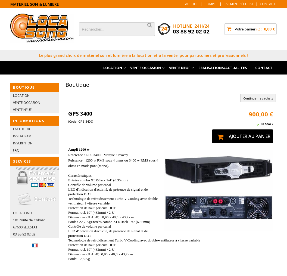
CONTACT (264, 67)
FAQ (16, 150)
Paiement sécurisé (239, 4)
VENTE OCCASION (145, 67)
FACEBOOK (21, 129)
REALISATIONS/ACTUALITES (222, 67)
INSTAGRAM (22, 136)
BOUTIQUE (24, 87)
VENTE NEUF (179, 67)
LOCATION (112, 67)
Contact (267, 4)
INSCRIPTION (23, 143)
